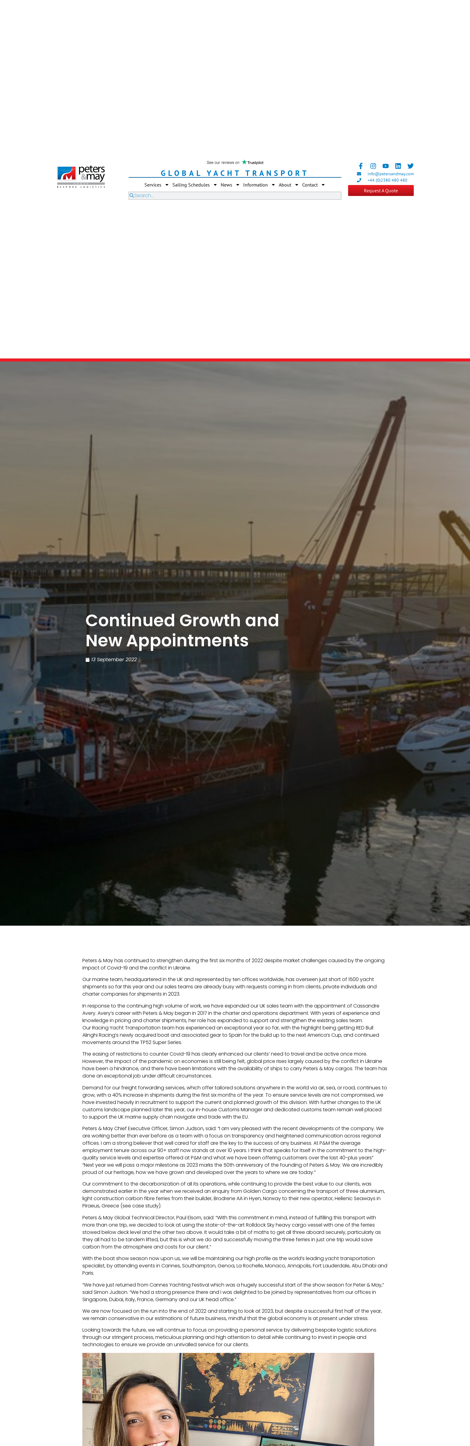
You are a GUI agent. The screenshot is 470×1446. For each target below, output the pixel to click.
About (289, 185)
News (230, 185)
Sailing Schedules (195, 185)
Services (156, 185)
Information (259, 185)
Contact (314, 185)
